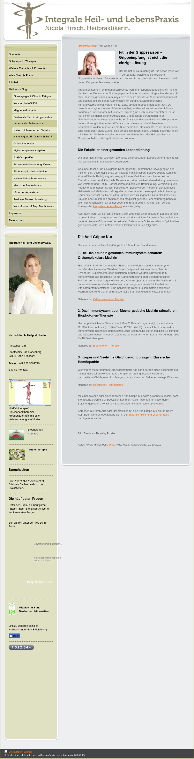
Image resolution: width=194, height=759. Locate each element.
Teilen (14, 636)
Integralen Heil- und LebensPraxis (148, 414)
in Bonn (40, 582)
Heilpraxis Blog (87, 45)
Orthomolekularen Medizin (108, 299)
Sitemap (28, 752)
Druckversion (14, 752)
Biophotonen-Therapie (106, 345)
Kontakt (23, 369)
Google (110, 444)
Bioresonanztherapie (21, 411)
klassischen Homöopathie (108, 384)
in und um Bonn (47, 559)
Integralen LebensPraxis (107, 206)
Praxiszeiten (16, 487)
